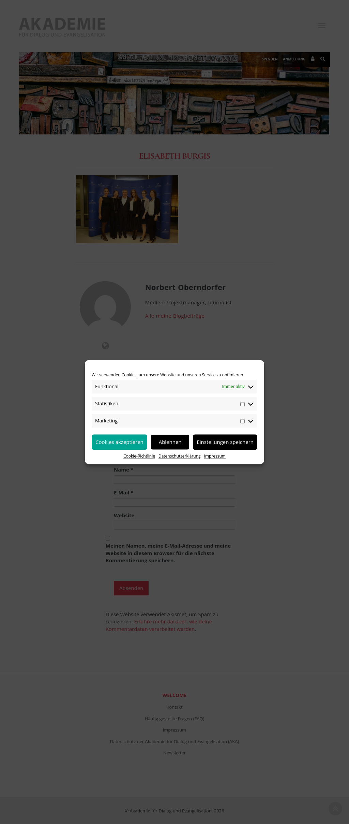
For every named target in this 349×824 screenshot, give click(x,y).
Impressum (215, 456)
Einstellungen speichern (225, 441)
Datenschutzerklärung (179, 456)
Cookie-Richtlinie (139, 456)
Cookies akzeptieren (119, 441)
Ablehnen (170, 441)
